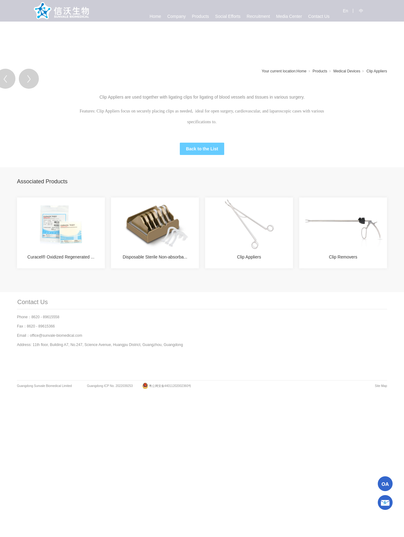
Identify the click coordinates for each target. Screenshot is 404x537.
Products (320, 71)
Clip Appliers (376, 71)
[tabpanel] (202, 153)
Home (302, 71)
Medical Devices (346, 71)
